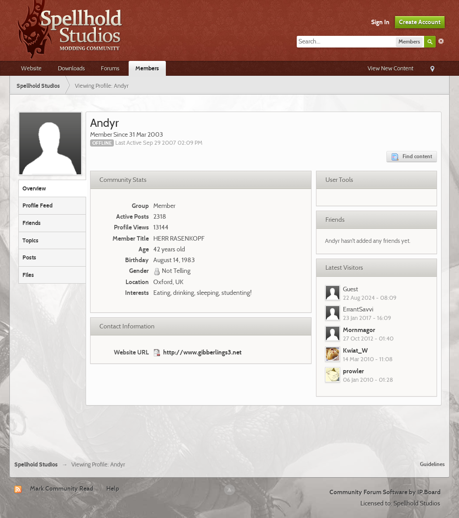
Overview (34, 188)
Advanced (441, 41)
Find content (411, 156)
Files (28, 274)
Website (31, 68)
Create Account (420, 22)
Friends (31, 222)
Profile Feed (37, 205)
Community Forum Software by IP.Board (385, 492)
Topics (30, 240)
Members (147, 68)
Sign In (380, 22)
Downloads (71, 68)
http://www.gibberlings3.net (202, 352)
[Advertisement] (229, 430)
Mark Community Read (61, 488)
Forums (110, 68)
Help (112, 488)
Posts (29, 257)
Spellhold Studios (36, 464)
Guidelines (432, 464)
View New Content (390, 68)
